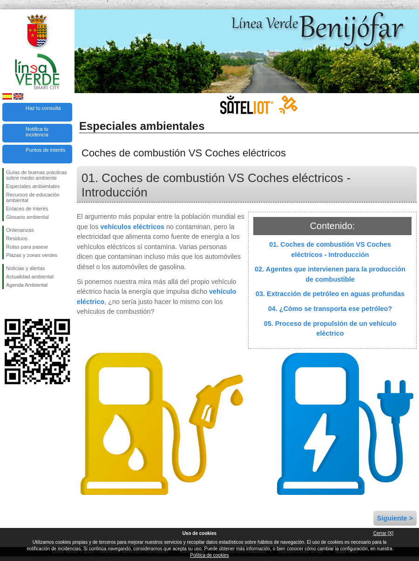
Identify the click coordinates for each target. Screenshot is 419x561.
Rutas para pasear (27, 247)
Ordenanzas (20, 230)
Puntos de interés (46, 150)
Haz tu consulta (43, 108)
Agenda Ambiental (26, 285)
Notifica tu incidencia (37, 131)
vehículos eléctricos (132, 226)
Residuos (16, 238)
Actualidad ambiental (30, 276)
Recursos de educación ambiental (33, 197)
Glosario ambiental (27, 217)
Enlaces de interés (27, 208)
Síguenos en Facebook (8, 304)
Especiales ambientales (33, 186)
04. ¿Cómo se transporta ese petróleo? (330, 308)
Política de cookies (209, 555)
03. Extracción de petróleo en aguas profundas (330, 293)
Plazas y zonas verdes (31, 255)
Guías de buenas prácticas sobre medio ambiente (36, 175)
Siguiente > (395, 518)
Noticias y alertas (25, 268)
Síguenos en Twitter (23, 304)
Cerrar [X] (383, 533)
